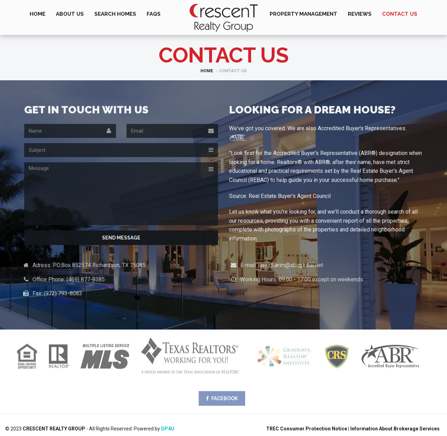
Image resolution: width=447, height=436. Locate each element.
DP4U (167, 428)
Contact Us (399, 14)
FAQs (154, 14)
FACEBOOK (222, 401)
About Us (70, 14)
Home (37, 14)
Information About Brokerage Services (395, 428)
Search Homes (115, 14)
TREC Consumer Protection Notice (306, 428)
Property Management (303, 14)
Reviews (360, 14)
